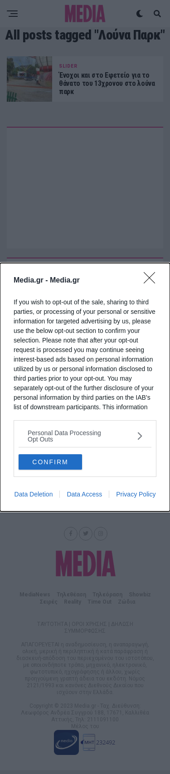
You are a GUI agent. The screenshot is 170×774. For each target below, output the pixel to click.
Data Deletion (34, 494)
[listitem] (85, 436)
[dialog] (85, 387)
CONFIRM (50, 462)
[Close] (152, 280)
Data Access (84, 494)
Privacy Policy (135, 494)
